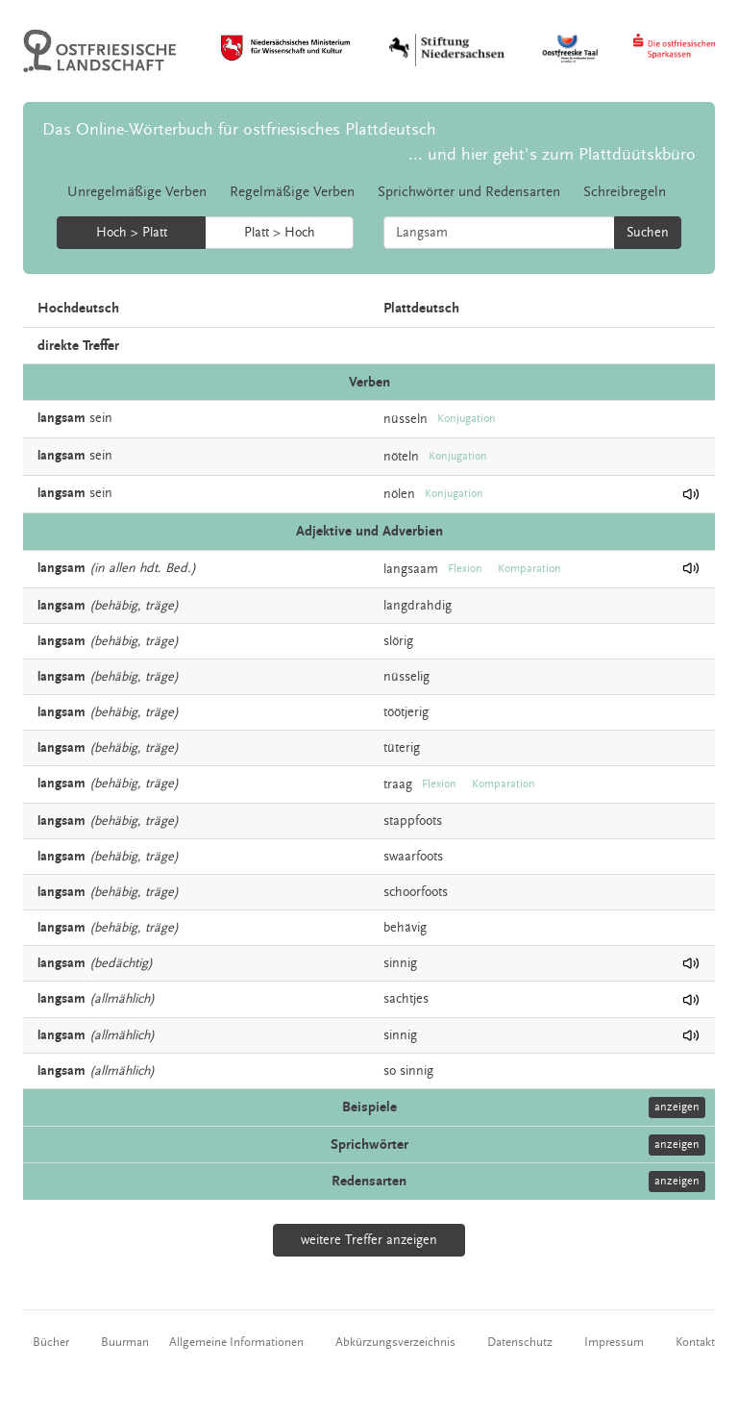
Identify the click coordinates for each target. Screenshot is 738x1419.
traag (397, 783)
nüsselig (406, 677)
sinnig (400, 963)
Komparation (529, 568)
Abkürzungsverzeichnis (395, 1342)
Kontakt (695, 1342)
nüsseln (405, 419)
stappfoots (412, 821)
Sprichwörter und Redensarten (469, 192)
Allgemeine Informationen (236, 1342)
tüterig (401, 748)
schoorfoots (415, 892)
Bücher (51, 1342)
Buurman (125, 1342)
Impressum (614, 1342)
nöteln (401, 456)
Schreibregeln (624, 192)
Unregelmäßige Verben (137, 192)
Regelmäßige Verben (292, 192)
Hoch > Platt (131, 232)
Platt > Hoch (279, 232)
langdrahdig (417, 605)
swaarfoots (413, 856)
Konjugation (466, 418)
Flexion (465, 568)
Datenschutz (520, 1342)
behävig (405, 927)
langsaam (410, 568)
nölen (399, 494)
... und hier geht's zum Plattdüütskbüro (552, 154)
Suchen (648, 232)
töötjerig (406, 712)
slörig (398, 641)
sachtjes (406, 999)
